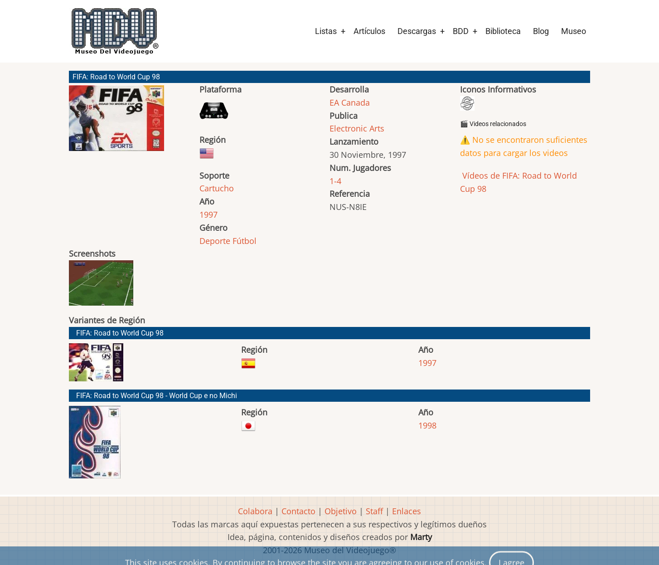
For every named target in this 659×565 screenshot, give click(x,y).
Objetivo (341, 511)
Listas (326, 31)
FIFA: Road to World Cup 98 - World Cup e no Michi (156, 395)
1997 (208, 214)
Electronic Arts (357, 128)
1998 (427, 425)
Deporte (214, 240)
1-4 (335, 180)
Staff (374, 511)
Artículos (369, 31)
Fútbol (245, 240)
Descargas (416, 31)
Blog (541, 31)
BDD (461, 31)
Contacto (298, 511)
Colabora (255, 511)
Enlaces (406, 511)
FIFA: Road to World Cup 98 (120, 333)
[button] (116, 122)
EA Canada (350, 102)
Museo (573, 31)
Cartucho (216, 188)
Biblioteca (503, 31)
